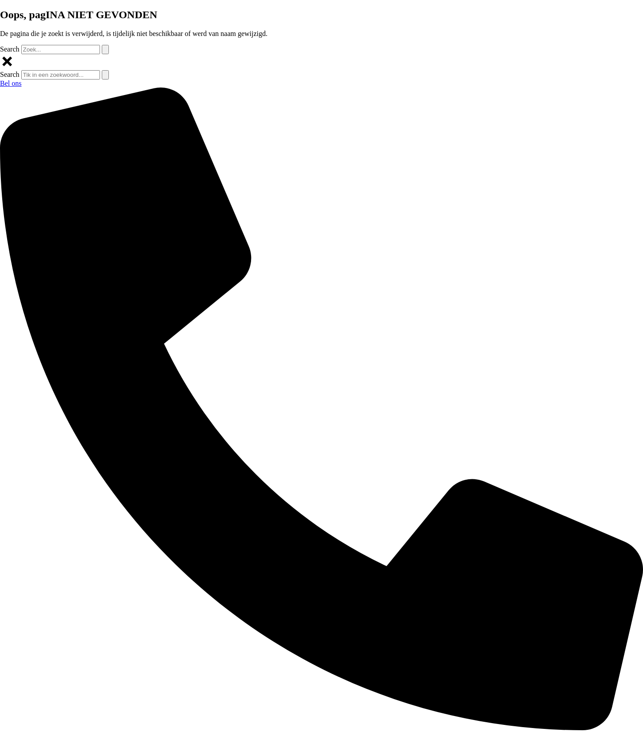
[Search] (105, 49)
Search (10, 49)
